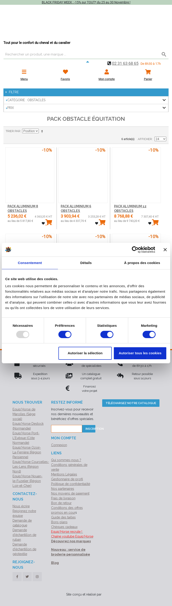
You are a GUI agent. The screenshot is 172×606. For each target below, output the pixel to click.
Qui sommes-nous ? (66, 460)
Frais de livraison (63, 498)
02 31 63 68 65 (125, 63)
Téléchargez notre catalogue (131, 403)
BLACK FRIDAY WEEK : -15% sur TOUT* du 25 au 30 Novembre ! (86, 2)
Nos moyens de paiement (70, 493)
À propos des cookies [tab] (142, 262)
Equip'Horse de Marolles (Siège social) (24, 414)
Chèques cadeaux (64, 527)
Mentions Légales (64, 474)
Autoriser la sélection (85, 353)
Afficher (145, 139)
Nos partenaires (62, 488)
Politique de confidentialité (70, 484)
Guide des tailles (63, 517)
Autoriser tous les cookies (140, 353)
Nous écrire (21, 506)
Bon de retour (61, 503)
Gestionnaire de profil (67, 479)
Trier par (13, 131)
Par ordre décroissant (42, 131)
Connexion (59, 445)
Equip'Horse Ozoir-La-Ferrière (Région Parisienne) (27, 452)
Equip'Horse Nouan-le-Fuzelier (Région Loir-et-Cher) (27, 481)
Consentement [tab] (30, 262)
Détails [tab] (86, 262)
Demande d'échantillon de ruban (24, 534)
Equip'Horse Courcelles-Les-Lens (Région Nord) (31, 466)
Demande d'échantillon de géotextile (24, 549)
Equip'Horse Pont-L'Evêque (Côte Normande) (26, 438)
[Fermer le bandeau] (165, 249)
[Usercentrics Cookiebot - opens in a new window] (135, 249)
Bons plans (59, 522)
